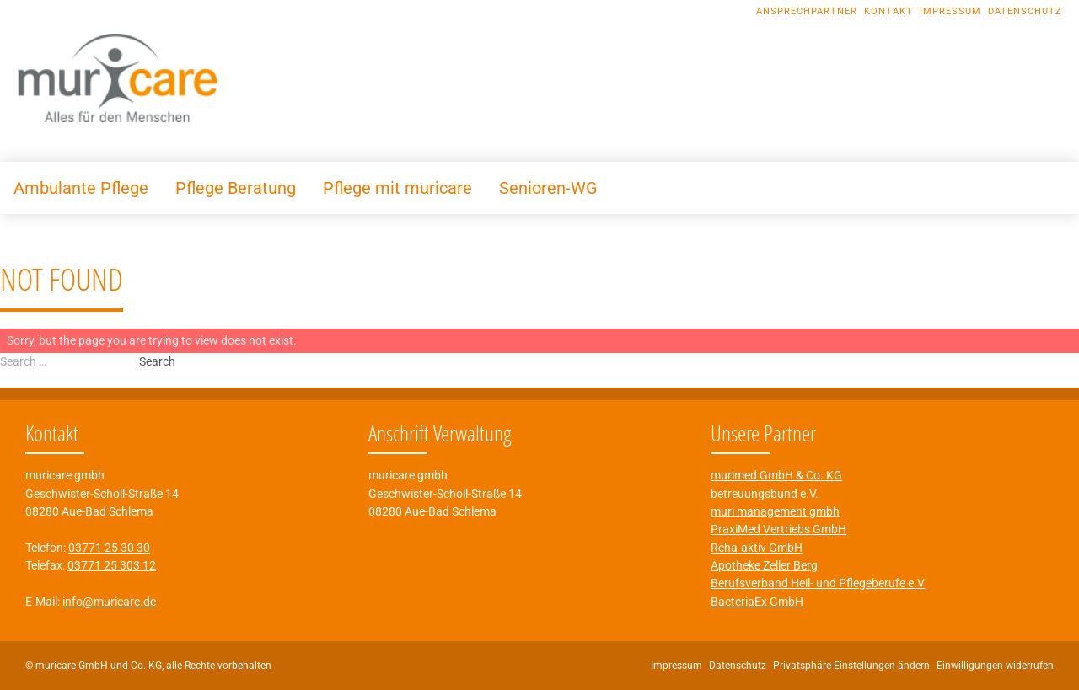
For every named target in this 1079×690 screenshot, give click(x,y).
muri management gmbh (775, 511)
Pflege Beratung (235, 188)
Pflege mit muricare (397, 188)
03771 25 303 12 (111, 565)
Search (157, 361)
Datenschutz (1025, 11)
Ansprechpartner (806, 11)
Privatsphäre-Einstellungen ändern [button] (851, 665)
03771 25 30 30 (109, 547)
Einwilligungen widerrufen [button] (995, 665)
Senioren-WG (548, 188)
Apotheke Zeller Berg (764, 565)
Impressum (950, 11)
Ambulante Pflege (80, 188)
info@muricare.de (109, 601)
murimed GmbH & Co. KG (776, 475)
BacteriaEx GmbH (757, 601)
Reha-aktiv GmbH (757, 547)
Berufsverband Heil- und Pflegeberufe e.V (818, 583)
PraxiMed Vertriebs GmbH (778, 529)
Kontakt (888, 11)
